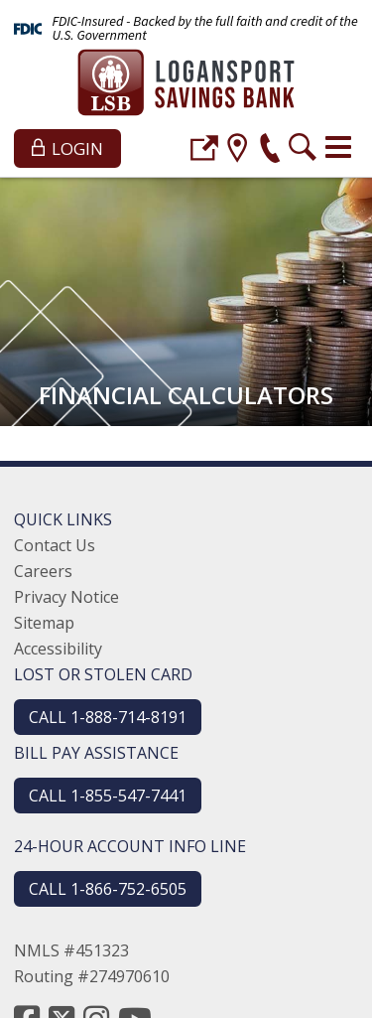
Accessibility (58, 648)
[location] (237, 150)
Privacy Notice (66, 597)
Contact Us (54, 545)
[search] (302, 150)
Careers (43, 571)
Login (67, 148)
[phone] (270, 150)
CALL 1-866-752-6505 (107, 889)
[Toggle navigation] (338, 147)
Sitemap (44, 623)
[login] (204, 150)
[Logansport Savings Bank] (186, 84)
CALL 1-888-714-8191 (107, 717)
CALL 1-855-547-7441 (107, 795)
